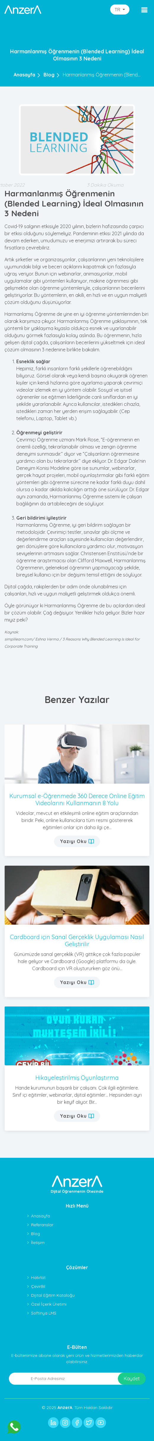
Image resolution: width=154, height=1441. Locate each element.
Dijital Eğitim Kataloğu (53, 1295)
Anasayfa (24, 75)
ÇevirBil (38, 1286)
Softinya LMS (43, 1313)
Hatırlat (38, 1277)
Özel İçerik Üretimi (49, 1304)
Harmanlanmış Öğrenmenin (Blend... (101, 75)
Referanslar (42, 1224)
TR (118, 9)
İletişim (38, 1242)
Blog (49, 75)
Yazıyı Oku (77, 831)
